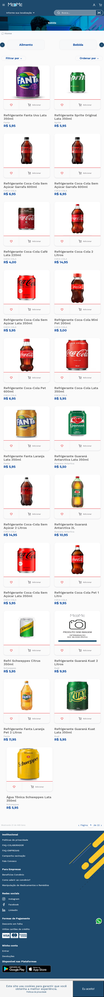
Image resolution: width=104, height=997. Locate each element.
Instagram (10, 898)
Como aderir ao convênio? (16, 880)
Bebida (78, 45)
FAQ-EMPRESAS (10, 850)
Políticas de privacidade (15, 840)
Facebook (10, 904)
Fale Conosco (9, 861)
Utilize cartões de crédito (16, 929)
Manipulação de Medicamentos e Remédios (25, 885)
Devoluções (8, 956)
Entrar (5, 951)
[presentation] (2, 45)
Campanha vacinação (13, 856)
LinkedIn (10, 910)
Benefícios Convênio (13, 874)
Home (6, 33)
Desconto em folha (12, 924)
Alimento (26, 45)
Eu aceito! (88, 988)
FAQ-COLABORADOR (13, 845)
